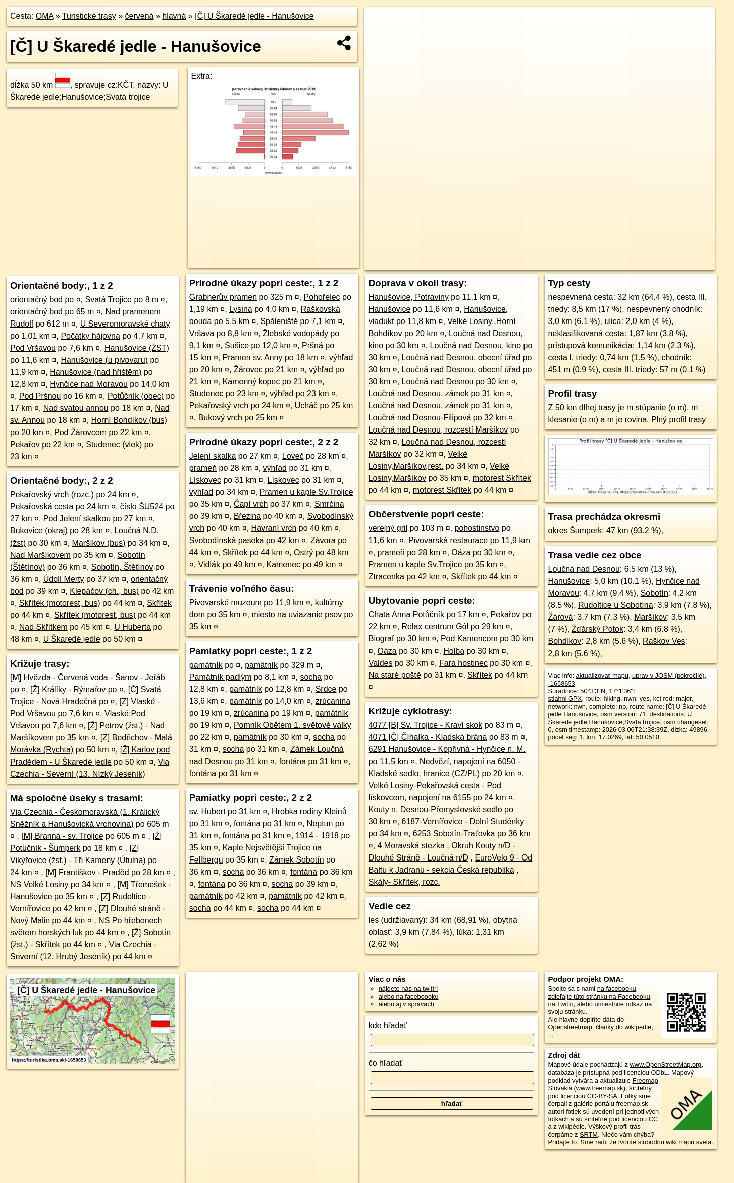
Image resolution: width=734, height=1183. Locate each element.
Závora (323, 540)
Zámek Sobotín (296, 859)
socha (311, 677)
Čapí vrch (251, 504)
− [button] (381, 39)
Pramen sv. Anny (253, 357)
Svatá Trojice (108, 299)
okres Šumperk (575, 530)
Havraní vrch (274, 528)
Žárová (560, 617)
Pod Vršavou (33, 348)
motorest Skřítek (502, 478)
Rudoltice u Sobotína (615, 605)
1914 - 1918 (317, 835)
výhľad (341, 357)
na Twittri (561, 1004)
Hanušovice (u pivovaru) (104, 360)
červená (139, 16)
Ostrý (303, 552)
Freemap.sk (592, 263)
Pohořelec (322, 297)
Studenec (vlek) (114, 444)
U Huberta (132, 627)
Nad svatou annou (76, 408)
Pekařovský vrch (218, 405)
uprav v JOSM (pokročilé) (668, 675)
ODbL (659, 1073)
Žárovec (248, 369)
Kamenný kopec (251, 381)
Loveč (293, 456)
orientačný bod (36, 299)
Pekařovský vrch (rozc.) (52, 494)
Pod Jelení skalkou (77, 518)
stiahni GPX (565, 698)
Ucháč (306, 405)
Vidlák (209, 564)
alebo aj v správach (406, 1004)
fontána (292, 761)
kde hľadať (388, 1025)
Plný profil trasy (678, 419)
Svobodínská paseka (226, 540)
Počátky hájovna (90, 336)
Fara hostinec (463, 663)
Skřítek (159, 603)
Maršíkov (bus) (99, 543)
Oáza (460, 552)
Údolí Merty (63, 579)
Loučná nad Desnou (438, 381)
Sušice (237, 345)
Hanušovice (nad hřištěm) (95, 372)
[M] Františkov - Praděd (87, 872)
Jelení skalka (212, 456)
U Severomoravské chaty (125, 323)
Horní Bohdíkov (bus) (129, 420)
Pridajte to (562, 1142)
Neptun (320, 823)
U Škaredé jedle (71, 639)
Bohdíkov (565, 641)
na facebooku (616, 988)
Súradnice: (563, 691)
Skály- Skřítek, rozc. (404, 882)
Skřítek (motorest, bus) (59, 603)
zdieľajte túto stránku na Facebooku (599, 996)
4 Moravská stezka (411, 845)
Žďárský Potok (597, 629)
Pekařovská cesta (41, 506)
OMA (45, 16)
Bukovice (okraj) (39, 530)
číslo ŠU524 (141, 506)
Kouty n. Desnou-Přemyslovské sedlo (435, 809)
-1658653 (561, 683)
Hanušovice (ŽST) (136, 348)
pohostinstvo (476, 528)
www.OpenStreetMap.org (666, 1064)
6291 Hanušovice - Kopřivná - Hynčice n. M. (447, 749)
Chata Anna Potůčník (406, 614)
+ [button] (381, 23)
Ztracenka (386, 576)
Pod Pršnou (40, 396)
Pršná (312, 345)
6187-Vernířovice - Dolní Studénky (463, 821)
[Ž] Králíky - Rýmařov (68, 689)
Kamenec (283, 564)
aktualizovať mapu (602, 675)
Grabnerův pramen (223, 297)
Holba (453, 651)
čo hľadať (386, 1063)
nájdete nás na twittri (408, 988)
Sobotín (654, 593)
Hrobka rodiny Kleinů (309, 811)
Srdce (326, 689)
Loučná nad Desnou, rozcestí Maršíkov (438, 429)
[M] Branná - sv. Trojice (62, 836)
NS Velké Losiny (39, 884)
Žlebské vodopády (295, 333)
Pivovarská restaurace (448, 540)
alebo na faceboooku (409, 996)
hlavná (174, 16)
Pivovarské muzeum (225, 602)
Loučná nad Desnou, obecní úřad (461, 357)
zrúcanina (333, 701)
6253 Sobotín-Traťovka (454, 833)
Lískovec (205, 480)
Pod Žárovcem (80, 432)
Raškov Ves (664, 641)
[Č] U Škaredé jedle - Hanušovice (254, 16)
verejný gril (388, 528)
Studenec (206, 393)
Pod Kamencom (469, 638)
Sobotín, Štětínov (122, 567)
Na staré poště (395, 675)
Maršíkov (650, 617)
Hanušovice (390, 309)
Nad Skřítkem (43, 627)
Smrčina (329, 504)
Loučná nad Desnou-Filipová (420, 417)
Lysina (240, 309)
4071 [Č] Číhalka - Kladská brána (428, 737)
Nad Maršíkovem (40, 555)
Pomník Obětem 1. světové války (292, 725)
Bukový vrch (220, 417)
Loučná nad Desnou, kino (475, 345)
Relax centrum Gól (435, 626)
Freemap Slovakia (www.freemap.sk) (603, 1084)
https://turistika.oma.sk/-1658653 (669, 263)
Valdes (381, 663)
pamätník (206, 665)
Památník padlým (220, 677)
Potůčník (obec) (136, 396)
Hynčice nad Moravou (89, 384)
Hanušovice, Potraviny (409, 297)
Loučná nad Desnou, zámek (419, 393)
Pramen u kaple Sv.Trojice (306, 492)
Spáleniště (279, 321)
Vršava (201, 333)
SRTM (589, 1134)
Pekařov (25, 444)
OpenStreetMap (540, 263)
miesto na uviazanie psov (296, 614)
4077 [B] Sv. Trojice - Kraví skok (425, 725)
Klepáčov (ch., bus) (104, 591)
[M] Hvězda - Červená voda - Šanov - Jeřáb (87, 677)
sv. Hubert (207, 811)
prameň (203, 468)
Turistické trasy (89, 16)
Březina (247, 516)
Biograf (381, 638)
